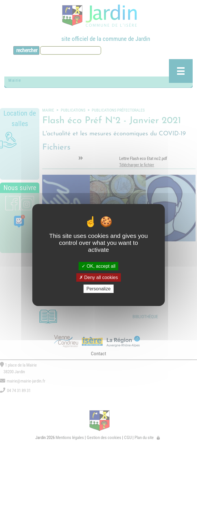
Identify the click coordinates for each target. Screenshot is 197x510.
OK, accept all (98, 265)
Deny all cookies (98, 277)
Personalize (98, 288)
